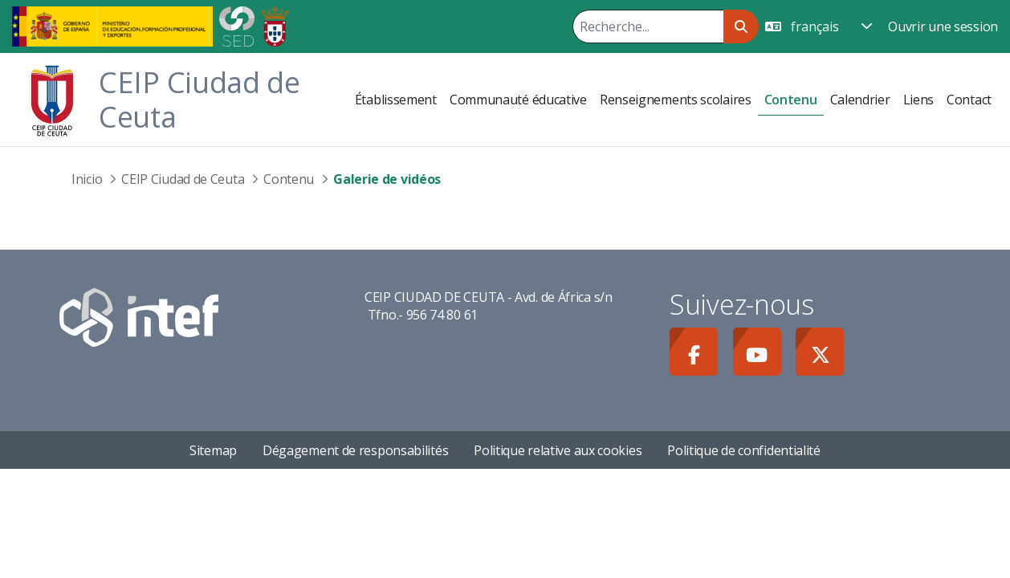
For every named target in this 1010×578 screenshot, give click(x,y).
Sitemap (213, 450)
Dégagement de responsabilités (355, 450)
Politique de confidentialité (744, 450)
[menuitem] (395, 99)
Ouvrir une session (943, 26)
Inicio (86, 179)
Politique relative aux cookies (557, 450)
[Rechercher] (647, 26)
